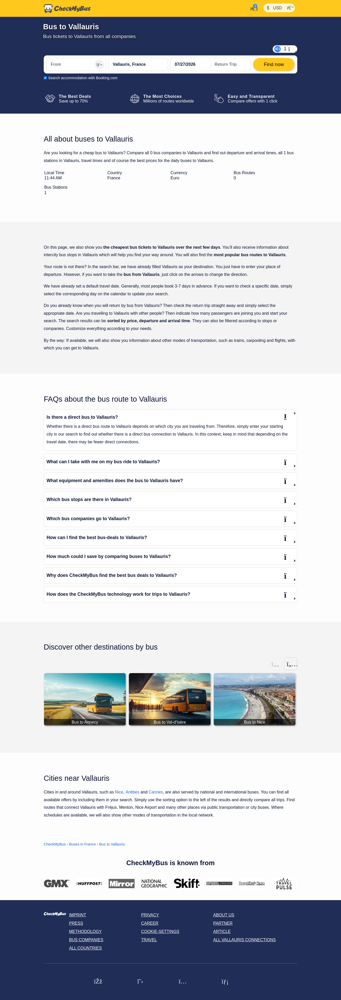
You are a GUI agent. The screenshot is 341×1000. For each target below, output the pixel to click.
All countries (85, 948)
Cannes (156, 792)
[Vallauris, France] (138, 64)
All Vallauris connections (244, 940)
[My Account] (252, 8)
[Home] (67, 8)
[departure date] (190, 64)
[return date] (230, 64)
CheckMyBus (55, 844)
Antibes (132, 792)
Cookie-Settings (160, 931)
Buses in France (82, 844)
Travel (149, 940)
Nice (119, 792)
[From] (76, 64)
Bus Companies (86, 940)
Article (222, 931)
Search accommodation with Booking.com (82, 78)
